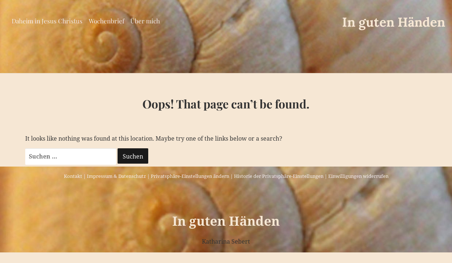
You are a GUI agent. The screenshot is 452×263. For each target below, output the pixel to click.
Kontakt (73, 176)
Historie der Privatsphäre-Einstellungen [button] (278, 176)
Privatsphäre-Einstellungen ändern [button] (190, 176)
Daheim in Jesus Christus (47, 21)
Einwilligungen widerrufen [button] (358, 176)
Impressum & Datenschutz (116, 176)
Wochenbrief (107, 21)
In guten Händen (393, 22)
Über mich (145, 21)
